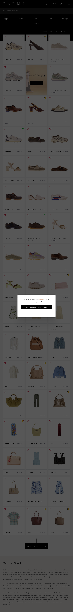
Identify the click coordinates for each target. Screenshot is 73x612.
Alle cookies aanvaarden (36, 307)
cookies (41, 299)
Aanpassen (36, 312)
